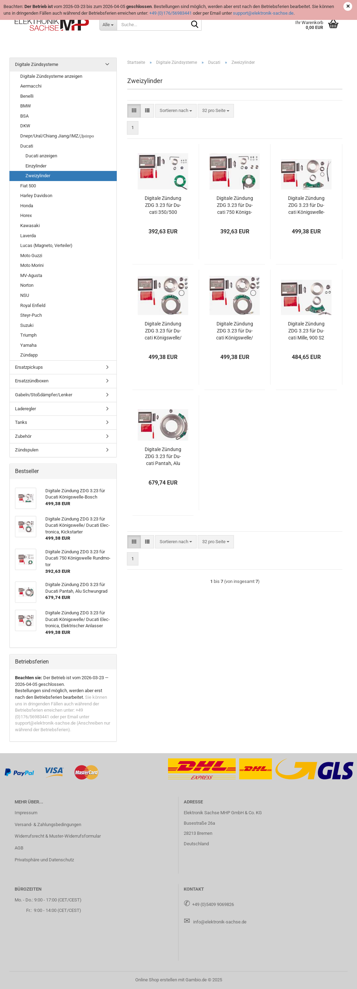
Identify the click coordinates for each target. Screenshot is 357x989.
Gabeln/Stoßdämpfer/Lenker (43, 394)
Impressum (26, 812)
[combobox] (176, 111)
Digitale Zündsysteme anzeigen (51, 76)
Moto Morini (32, 265)
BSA (24, 116)
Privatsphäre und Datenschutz (44, 859)
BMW (25, 105)
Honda (26, 205)
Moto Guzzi (31, 255)
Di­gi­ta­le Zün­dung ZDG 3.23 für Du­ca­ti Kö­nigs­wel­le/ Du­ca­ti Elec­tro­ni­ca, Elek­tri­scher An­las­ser (234, 331)
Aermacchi (30, 86)
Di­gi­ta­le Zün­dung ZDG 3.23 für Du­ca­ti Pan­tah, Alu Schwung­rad (163, 457)
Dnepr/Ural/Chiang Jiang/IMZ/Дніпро (57, 135)
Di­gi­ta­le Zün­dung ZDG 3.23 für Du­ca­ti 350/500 (163, 205)
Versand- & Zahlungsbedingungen (48, 824)
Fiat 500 (28, 185)
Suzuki (26, 325)
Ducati (26, 146)
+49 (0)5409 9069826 (213, 904)
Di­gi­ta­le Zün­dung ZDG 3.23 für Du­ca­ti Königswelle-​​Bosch (306, 205)
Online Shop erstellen (156, 979)
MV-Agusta (31, 275)
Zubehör (23, 436)
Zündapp (29, 355)
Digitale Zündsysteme (36, 64)
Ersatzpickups (29, 367)
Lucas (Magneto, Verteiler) (46, 245)
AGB (19, 848)
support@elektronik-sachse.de (263, 13)
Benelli (26, 96)
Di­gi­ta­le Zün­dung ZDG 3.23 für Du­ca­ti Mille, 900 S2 (306, 330)
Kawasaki (30, 225)
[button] (134, 111)
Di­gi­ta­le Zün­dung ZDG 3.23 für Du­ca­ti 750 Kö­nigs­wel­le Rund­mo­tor (235, 205)
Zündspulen (26, 449)
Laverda (28, 235)
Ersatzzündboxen (31, 380)
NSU (24, 295)
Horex (26, 215)
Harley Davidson (36, 195)
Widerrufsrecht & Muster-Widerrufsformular (58, 836)
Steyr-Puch (31, 315)
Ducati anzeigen (41, 155)
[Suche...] (108, 24)
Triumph (28, 335)
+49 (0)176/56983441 (170, 13)
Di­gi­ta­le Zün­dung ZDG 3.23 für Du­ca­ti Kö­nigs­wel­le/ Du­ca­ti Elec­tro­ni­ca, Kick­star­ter (163, 331)
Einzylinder (35, 165)
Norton (26, 285)
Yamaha (28, 345)
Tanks (21, 422)
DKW (25, 125)
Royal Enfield (32, 305)
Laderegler (25, 408)
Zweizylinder (37, 175)
